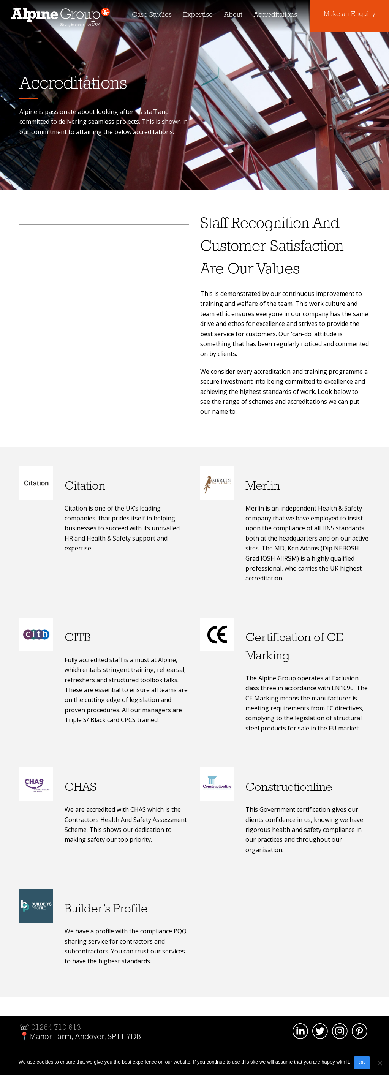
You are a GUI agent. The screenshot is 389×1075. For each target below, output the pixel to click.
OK (362, 1063)
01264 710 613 (56, 1028)
